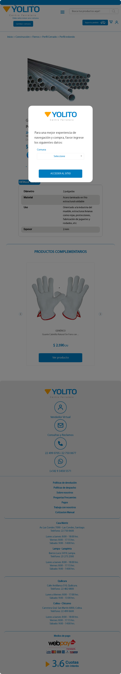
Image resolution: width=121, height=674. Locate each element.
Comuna (41, 149)
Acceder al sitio (60, 173)
